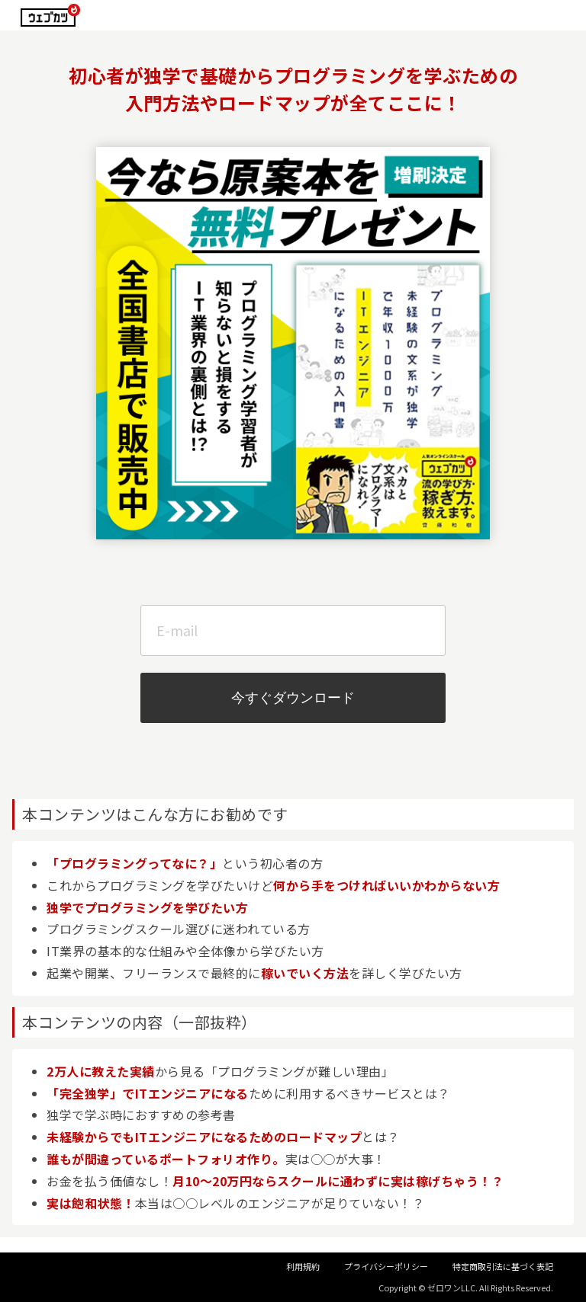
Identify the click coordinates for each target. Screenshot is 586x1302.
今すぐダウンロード (293, 697)
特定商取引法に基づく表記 (502, 1266)
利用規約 (303, 1266)
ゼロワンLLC (451, 1287)
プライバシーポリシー (386, 1266)
